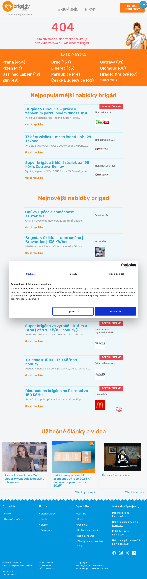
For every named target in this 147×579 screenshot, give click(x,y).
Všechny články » (85, 492)
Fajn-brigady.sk (120, 543)
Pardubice (65, 74)
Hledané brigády (13, 519)
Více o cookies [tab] (116, 273)
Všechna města (108, 80)
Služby (44, 524)
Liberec (62, 68)
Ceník (44, 519)
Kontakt (81, 513)
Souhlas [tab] (30, 273)
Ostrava (111, 62)
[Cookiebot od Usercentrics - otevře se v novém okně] (123, 265)
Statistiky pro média (88, 530)
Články (7, 513)
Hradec (118, 74)
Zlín (10, 80)
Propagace (46, 530)
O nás (80, 519)
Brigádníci (69, 9)
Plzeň (12, 68)
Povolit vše (115, 311)
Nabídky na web (85, 535)
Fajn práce (118, 534)
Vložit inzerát (48, 513)
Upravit (73, 311)
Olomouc (113, 68)
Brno (61, 62)
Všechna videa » (135, 492)
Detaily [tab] (73, 273)
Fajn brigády (119, 516)
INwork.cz (117, 525)
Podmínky (82, 524)
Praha (13, 62)
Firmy (90, 9)
